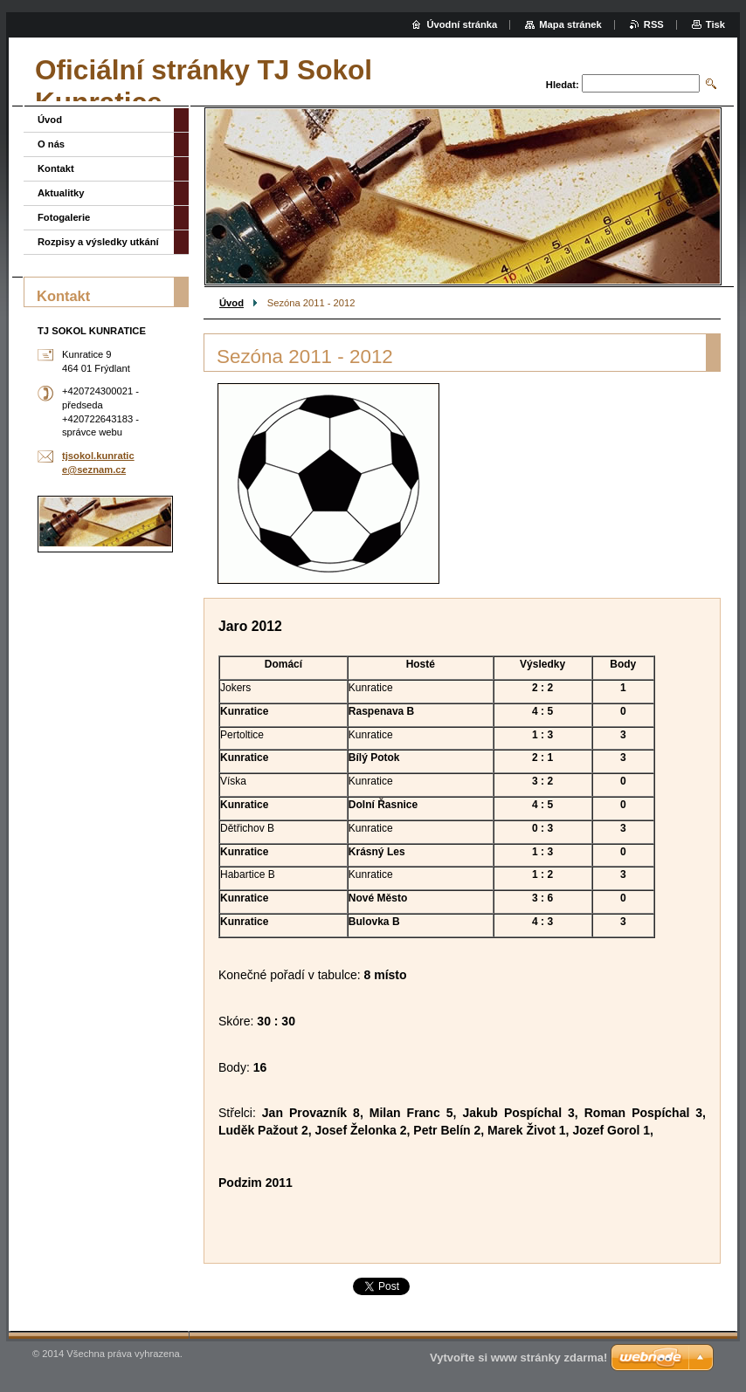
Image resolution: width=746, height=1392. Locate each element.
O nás (51, 144)
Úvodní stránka (461, 24)
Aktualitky (61, 193)
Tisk (715, 24)
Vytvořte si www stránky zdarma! (518, 1357)
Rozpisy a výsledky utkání (98, 242)
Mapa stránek (570, 24)
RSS (654, 24)
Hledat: (562, 84)
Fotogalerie (64, 217)
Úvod (231, 303)
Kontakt (56, 168)
